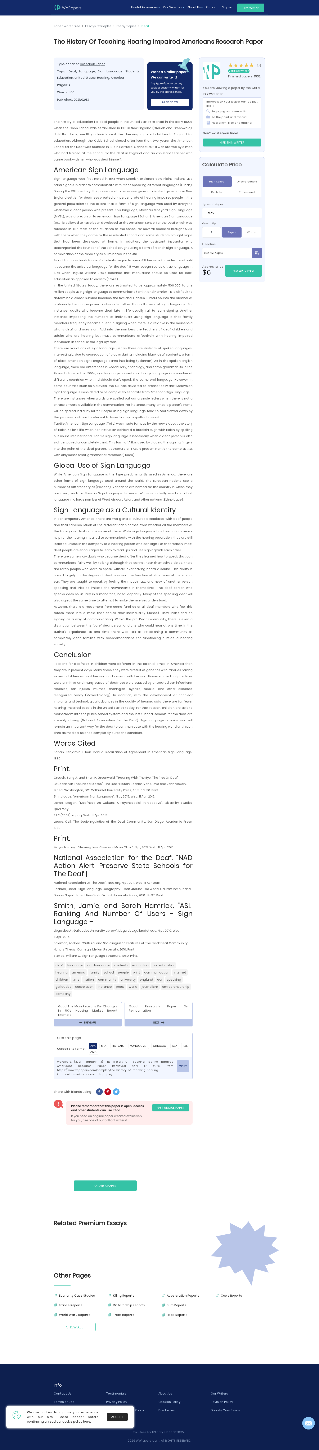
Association (84, 987)
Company (63, 994)
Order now (170, 102)
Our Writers (219, 1393)
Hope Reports (177, 1315)
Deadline (209, 244)
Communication (157, 972)
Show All (74, 1327)
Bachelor (217, 192)
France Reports (70, 1305)
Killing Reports (124, 1295)
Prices (210, 7)
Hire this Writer (232, 142)
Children (61, 979)
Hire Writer (251, 8)
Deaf (72, 71)
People (123, 972)
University (128, 979)
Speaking (174, 979)
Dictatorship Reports (129, 1305)
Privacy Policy (116, 1402)
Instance (105, 987)
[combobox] (232, 213)
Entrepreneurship (175, 987)
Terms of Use (64, 1402)
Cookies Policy (169, 1402)
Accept (117, 1417)
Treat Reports (123, 1315)
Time (76, 979)
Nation (89, 979)
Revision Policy (222, 1402)
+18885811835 (174, 1432)
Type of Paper (212, 204)
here (86, 1421)
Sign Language (110, 71)
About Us (165, 1393)
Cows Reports (231, 1295)
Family (94, 972)
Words (251, 232)
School (109, 972)
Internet (180, 972)
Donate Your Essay (225, 1410)
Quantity (209, 223)
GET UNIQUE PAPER (170, 1108)
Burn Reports (176, 1305)
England (146, 979)
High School (217, 181)
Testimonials (116, 1393)
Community (107, 979)
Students (132, 71)
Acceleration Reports (183, 1295)
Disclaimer (166, 1410)
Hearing (103, 78)
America (117, 78)
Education (65, 78)
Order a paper (105, 1186)
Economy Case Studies (77, 1295)
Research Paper (92, 64)
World (133, 987)
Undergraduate (247, 181)
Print (136, 972)
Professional (247, 192)
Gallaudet (63, 987)
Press (120, 987)
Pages (232, 232)
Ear (159, 979)
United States (85, 78)
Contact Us (62, 1393)
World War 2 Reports (74, 1315)
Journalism (150, 987)
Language (87, 71)
